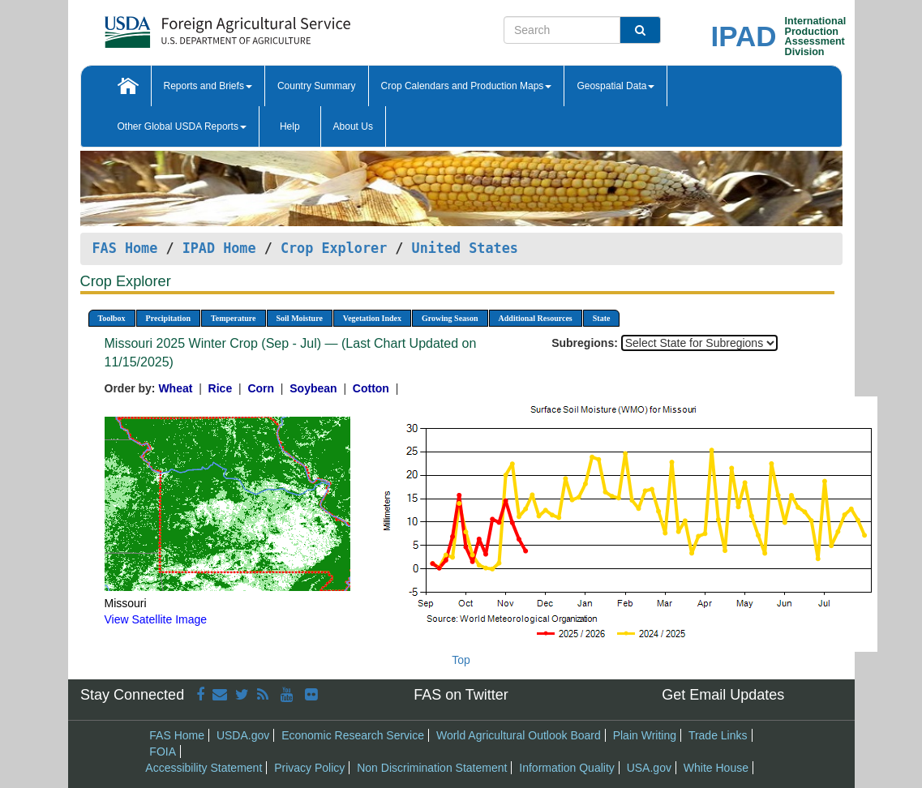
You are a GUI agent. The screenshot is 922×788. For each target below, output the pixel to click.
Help (290, 126)
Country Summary (316, 86)
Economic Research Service (352, 735)
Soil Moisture (300, 318)
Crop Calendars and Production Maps (466, 86)
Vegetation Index (372, 318)
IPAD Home (219, 248)
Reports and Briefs (208, 86)
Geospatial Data (615, 86)
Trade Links (718, 735)
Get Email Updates (723, 695)
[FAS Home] (187, 26)
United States (465, 248)
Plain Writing (644, 735)
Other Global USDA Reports (182, 126)
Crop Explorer (334, 248)
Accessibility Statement (203, 767)
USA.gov (649, 767)
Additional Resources (535, 318)
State (602, 318)
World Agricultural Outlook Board (518, 735)
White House (716, 767)
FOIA (162, 751)
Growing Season (450, 318)
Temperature (233, 318)
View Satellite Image (156, 619)
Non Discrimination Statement (432, 767)
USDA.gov (243, 735)
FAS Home (125, 248)
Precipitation (168, 318)
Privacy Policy (309, 767)
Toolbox (112, 318)
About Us (353, 126)
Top (461, 659)
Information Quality (567, 767)
